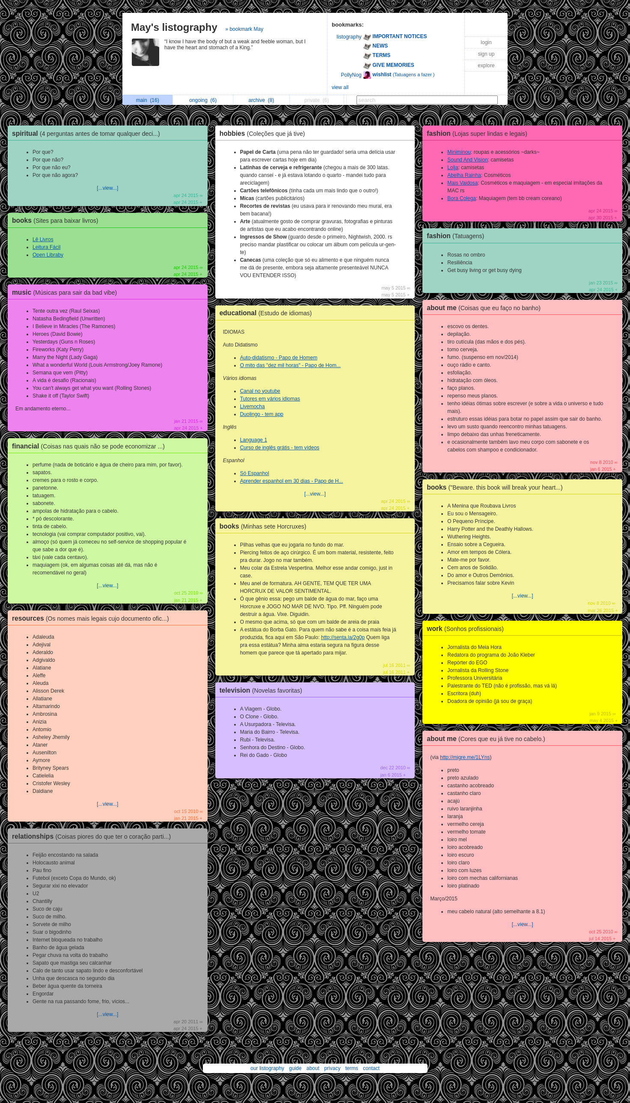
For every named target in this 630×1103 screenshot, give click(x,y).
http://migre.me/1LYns (465, 757)
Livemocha (252, 407)
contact (371, 1068)
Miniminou (459, 152)
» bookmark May (244, 29)
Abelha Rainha (464, 175)
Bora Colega (461, 198)
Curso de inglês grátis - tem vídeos (279, 448)
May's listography (174, 27)
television (263, 690)
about (312, 1068)
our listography (267, 1068)
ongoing (203, 100)
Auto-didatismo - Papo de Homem (279, 358)
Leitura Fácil (46, 247)
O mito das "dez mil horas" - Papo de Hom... (290, 365)
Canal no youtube (260, 391)
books (57, 220)
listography (349, 37)
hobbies (264, 133)
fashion (479, 133)
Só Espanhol (254, 473)
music (66, 292)
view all (340, 87)
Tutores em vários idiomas (270, 399)
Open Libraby (48, 255)
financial (90, 446)
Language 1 (253, 440)
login (486, 42)
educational (268, 313)
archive (261, 100)
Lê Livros (43, 239)
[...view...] (107, 188)
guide (295, 1068)
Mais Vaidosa (462, 183)
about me (486, 307)
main (147, 100)
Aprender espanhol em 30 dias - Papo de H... (291, 481)
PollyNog (351, 75)
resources (92, 618)
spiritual (88, 133)
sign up (486, 54)
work (467, 628)
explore (486, 66)
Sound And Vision (467, 160)
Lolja (452, 167)
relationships (93, 836)
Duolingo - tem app (261, 414)
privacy (332, 1068)
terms (351, 1068)
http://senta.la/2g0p (343, 637)
